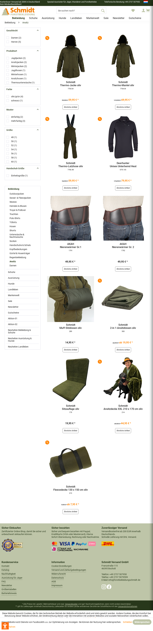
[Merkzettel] (133, 11)
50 (14, 141)
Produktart (11, 51)
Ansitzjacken (19, 62)
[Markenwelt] (92, 18)
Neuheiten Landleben (18, 346)
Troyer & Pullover (18, 210)
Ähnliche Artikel (70, 107)
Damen (16, 38)
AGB (53, 581)
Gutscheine (13, 312)
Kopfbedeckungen (18, 249)
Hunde (11, 283)
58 (14, 157)
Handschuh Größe (15, 168)
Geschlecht (12, 30)
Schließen (127, 622)
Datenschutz (57, 577)
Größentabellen (9, 589)
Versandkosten (71, 604)
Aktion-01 (12, 318)
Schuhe (11, 272)
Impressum (56, 585)
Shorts (13, 230)
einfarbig (17, 117)
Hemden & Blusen (18, 206)
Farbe (9, 89)
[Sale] (106, 18)
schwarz (17, 100)
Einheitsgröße (19, 175)
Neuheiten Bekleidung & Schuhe (19, 331)
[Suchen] (103, 11)
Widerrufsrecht (58, 574)
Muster (9, 109)
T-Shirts (13, 222)
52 (14, 145)
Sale (10, 301)
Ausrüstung (13, 278)
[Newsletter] (119, 18)
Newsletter (13, 307)
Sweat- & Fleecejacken (20, 198)
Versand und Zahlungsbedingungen (68, 570)
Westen (13, 202)
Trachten (14, 214)
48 (14, 137)
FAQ (4, 581)
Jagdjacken (18, 58)
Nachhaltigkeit (9, 574)
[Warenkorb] (148, 11)
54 (14, 149)
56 (14, 153)
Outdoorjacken (17, 194)
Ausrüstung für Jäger (12, 577)
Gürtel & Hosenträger (20, 253)
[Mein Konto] (140, 11)
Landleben (13, 289)
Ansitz (13, 261)
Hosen (13, 226)
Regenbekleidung (18, 257)
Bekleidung (13, 189)
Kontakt (5, 566)
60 (14, 161)
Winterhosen (19, 74)
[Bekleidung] (18, 18)
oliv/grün (17, 96)
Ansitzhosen (18, 78)
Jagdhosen (18, 70)
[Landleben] (76, 18)
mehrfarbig (18, 121)
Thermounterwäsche (23, 82)
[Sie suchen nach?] (81, 11)
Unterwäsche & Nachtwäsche (17, 235)
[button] (5, 625)
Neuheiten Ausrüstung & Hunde (20, 339)
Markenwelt (13, 295)
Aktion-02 (12, 324)
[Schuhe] (33, 18)
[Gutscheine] (135, 18)
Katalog (5, 570)
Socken (13, 241)
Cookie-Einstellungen (61, 566)
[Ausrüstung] (48, 18)
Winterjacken (19, 66)
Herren (16, 42)
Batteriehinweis (9, 593)
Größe (9, 130)
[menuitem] (81, 11)
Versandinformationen (127, 606)
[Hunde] (62, 18)
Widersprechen (142, 622)
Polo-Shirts (15, 218)
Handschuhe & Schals (20, 245)
